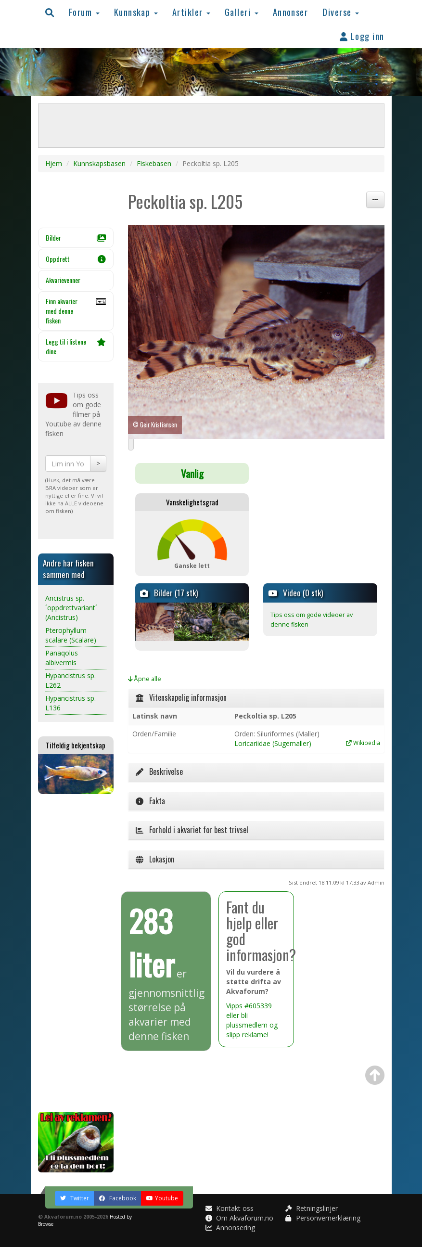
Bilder (76, 237)
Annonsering (230, 1227)
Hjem (53, 163)
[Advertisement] (76, 953)
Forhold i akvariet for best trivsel (192, 830)
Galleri (241, 11)
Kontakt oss (229, 1208)
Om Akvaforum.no (239, 1217)
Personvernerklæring (322, 1217)
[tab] (256, 698)
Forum (84, 11)
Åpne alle (144, 679)
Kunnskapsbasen (99, 163)
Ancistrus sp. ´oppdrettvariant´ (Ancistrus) (71, 607)
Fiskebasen (154, 163)
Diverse (340, 11)
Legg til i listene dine (76, 346)
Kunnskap (136, 11)
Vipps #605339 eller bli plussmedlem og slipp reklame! (252, 1020)
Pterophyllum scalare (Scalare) (70, 635)
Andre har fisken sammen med (68, 568)
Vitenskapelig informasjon (181, 697)
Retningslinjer (311, 1208)
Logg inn (362, 35)
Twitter (74, 1198)
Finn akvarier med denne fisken (76, 310)
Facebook (117, 1198)
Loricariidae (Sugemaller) (272, 743)
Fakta (150, 801)
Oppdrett (76, 259)
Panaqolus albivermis (61, 657)
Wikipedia (363, 742)
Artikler (191, 11)
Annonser (290, 11)
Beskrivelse (159, 771)
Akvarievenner (63, 280)
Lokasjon (155, 859)
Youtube (162, 1198)
